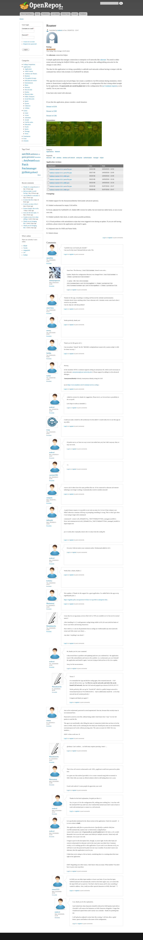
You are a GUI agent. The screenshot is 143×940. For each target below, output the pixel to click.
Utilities (27, 108)
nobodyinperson (54, 280)
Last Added (55, 14)
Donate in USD (51, 111)
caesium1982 (53, 475)
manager (96, 157)
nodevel (59, 30)
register (110, 237)
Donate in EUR (51, 106)
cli (39, 154)
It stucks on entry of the (30, 204)
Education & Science (31, 80)
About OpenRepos (27, 14)
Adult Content (29, 71)
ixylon (48, 376)
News (37, 14)
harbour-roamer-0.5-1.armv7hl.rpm (61, 179)
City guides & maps (30, 78)
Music (26, 85)
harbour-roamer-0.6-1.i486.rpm (59, 190)
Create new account (29, 42)
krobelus (49, 581)
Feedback (83, 14)
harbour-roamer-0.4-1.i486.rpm (59, 176)
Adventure (28, 117)
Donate (74, 14)
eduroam (49, 157)
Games (25, 110)
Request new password (29, 44)
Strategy (27, 131)
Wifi (54, 157)
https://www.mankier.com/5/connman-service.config (83, 385)
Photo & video (29, 94)
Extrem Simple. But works (31, 208)
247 (24, 252)
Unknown (27, 106)
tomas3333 (55, 889)
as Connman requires (110, 86)
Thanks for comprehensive (31, 187)
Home (21, 19)
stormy (48, 330)
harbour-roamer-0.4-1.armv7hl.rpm (61, 173)
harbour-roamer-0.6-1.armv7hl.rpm (61, 186)
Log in (104, 237)
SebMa (48, 353)
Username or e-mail (28, 28)
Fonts (24, 138)
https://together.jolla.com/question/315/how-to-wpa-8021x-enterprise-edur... (86, 600)
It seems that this (28, 200)
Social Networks (29, 99)
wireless (59, 157)
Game (26, 113)
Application (28, 69)
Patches (27, 92)
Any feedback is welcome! (31, 195)
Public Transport (29, 96)
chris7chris (50, 308)
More (39, 175)
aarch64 (26, 153)
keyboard (29, 160)
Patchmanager (29, 168)
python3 (34, 172)
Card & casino (29, 122)
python (26, 172)
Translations (26, 136)
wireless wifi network (69, 157)
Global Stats (66, 14)
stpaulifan (49, 258)
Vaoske (25, 248)
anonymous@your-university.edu (82, 372)
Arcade (27, 120)
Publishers (45, 14)
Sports (26, 101)
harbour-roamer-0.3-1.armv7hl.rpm (61, 169)
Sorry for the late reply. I (30, 213)
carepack (49, 498)
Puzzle (27, 127)
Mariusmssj (50, 603)
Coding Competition (29, 64)
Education (28, 124)
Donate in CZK (51, 116)
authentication (88, 157)
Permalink (48, 263)
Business (27, 76)
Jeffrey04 (49, 520)
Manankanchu (51, 626)
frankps (25, 255)
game (24, 157)
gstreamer (31, 157)
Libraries (25, 141)
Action (27, 115)
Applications (27, 67)
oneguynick (26, 250)
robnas (48, 720)
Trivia (26, 133)
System (27, 103)
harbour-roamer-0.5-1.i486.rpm (59, 183)
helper (102, 157)
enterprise (79, 157)
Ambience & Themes (31, 73)
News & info (28, 90)
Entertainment (29, 83)
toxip (48, 430)
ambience (34, 154)
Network (27, 87)
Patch (25, 164)
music (37, 161)
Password (25, 35)
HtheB (25, 245)
